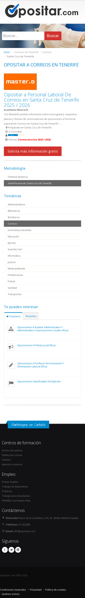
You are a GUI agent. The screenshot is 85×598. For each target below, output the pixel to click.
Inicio (7, 52)
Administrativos (16, 204)
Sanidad (12, 287)
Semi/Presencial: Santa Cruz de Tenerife (30, 183)
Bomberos (14, 217)
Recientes (31, 316)
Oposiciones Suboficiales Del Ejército (39, 381)
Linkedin (18, 550)
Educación (13, 236)
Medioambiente (16, 268)
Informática (14, 255)
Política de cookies (55, 589)
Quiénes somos (11, 593)
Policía (11, 281)
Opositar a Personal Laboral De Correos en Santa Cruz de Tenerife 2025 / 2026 (41, 99)
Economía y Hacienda (19, 230)
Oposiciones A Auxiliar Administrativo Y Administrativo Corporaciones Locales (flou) (42, 328)
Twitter (11, 550)
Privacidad (35, 589)
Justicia (11, 262)
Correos (12, 223)
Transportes (15, 294)
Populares (13, 316)
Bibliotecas (14, 210)
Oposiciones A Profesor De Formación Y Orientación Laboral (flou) (40, 365)
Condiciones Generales (13, 589)
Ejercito (12, 242)
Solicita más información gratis (33, 151)
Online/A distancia (18, 176)
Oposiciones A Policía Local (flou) (36, 345)
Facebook (5, 550)
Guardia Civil (15, 249)
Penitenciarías (15, 274)
